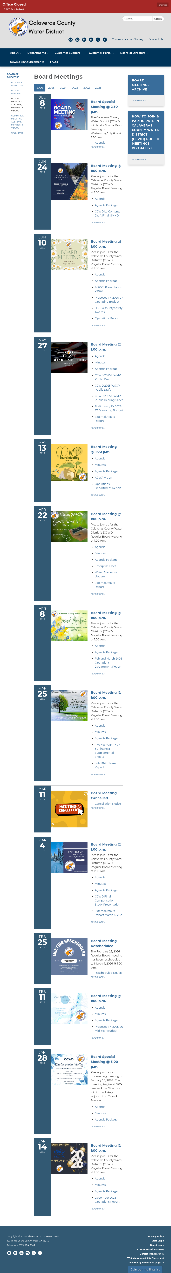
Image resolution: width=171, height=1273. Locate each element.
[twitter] (98, 40)
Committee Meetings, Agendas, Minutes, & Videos (17, 121)
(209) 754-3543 (27, 1245)
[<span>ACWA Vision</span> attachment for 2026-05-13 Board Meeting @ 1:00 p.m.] (103, 477)
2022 (86, 87)
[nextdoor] (91, 40)
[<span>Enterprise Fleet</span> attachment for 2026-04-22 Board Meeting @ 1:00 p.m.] (105, 566)
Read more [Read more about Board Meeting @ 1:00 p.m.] (98, 222)
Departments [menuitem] (36, 52)
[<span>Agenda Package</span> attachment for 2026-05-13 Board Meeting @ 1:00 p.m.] (106, 471)
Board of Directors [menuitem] (132, 52)
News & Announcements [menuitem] (27, 62)
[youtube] (70, 40)
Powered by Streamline (141, 1262)
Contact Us (155, 39)
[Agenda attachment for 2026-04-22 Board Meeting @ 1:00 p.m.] (100, 547)
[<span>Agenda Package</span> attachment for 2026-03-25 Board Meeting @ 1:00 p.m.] (106, 738)
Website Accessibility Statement (145, 1258)
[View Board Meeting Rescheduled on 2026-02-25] (107, 954)
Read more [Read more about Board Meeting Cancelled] (98, 808)
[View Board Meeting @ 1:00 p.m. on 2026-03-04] (107, 857)
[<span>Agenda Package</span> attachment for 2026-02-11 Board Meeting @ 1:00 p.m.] (106, 1020)
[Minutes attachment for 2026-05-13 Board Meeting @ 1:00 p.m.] (100, 465)
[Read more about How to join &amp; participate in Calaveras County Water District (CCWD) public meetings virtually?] (146, 138)
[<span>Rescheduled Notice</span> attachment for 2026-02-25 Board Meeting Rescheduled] (108, 972)
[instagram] (77, 40)
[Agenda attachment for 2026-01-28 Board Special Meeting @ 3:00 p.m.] (100, 1106)
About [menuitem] (14, 52)
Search (158, 18)
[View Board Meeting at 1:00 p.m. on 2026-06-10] (107, 254)
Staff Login (158, 1240)
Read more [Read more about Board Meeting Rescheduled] (98, 977)
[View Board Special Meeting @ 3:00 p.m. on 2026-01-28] (107, 1078)
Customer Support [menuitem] (67, 52)
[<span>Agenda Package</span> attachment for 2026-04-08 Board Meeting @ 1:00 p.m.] (106, 652)
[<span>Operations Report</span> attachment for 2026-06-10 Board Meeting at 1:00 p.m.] (107, 318)
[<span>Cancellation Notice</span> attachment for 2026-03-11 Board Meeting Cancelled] (108, 803)
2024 (63, 87)
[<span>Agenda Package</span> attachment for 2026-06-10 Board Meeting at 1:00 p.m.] (106, 281)
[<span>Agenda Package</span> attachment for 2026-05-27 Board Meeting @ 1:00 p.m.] (106, 368)
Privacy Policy (156, 1236)
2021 (98, 87)
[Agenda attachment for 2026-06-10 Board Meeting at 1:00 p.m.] (100, 274)
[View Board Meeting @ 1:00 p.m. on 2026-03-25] (107, 705)
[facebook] (105, 40)
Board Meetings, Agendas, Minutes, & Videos (17, 104)
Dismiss (163, 5)
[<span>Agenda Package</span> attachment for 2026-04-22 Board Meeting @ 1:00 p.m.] (106, 559)
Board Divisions (16, 92)
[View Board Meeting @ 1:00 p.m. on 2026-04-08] (107, 626)
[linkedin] (84, 40)
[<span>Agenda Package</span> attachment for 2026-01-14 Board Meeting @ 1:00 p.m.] (106, 1191)
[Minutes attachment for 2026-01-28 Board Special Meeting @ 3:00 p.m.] (100, 1113)
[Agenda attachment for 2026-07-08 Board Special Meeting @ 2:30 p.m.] (100, 142)
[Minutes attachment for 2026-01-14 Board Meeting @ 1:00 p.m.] (100, 1185)
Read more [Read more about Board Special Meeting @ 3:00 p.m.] (98, 1126)
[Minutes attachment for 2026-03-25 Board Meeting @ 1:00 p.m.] (100, 732)
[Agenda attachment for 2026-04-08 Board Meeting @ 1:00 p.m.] (100, 645)
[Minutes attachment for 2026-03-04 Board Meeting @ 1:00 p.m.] (100, 883)
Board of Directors (17, 84)
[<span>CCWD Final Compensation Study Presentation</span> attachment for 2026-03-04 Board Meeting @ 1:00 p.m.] (107, 900)
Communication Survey (127, 39)
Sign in (160, 1262)
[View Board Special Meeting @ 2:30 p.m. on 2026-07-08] (107, 119)
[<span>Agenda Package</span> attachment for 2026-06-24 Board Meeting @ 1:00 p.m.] (106, 205)
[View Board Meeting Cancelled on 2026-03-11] (107, 796)
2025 (51, 87)
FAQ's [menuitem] (54, 62)
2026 (40, 87)
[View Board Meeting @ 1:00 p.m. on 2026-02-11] (107, 998)
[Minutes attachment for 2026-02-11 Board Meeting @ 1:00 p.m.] (100, 1014)
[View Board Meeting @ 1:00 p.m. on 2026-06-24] (107, 179)
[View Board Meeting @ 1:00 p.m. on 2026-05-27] (107, 347)
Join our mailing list (145, 1269)
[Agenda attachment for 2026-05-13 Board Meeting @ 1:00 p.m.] (100, 458)
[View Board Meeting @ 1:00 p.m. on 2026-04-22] (107, 527)
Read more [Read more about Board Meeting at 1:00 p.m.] (98, 325)
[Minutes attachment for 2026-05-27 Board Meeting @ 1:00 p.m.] (100, 362)
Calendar (17, 133)
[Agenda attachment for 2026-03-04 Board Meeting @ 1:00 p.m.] (100, 877)
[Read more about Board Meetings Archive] (146, 90)
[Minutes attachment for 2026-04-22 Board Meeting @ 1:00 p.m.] (100, 553)
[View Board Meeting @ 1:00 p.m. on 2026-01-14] (107, 1158)
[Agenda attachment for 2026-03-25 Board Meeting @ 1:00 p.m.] (100, 725)
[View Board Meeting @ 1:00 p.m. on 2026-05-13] (107, 449)
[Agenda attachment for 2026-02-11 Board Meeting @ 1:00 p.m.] (100, 1007)
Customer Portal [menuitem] (100, 52)
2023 (75, 87)
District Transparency (152, 1253)
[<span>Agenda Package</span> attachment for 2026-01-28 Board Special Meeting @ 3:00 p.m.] (106, 1119)
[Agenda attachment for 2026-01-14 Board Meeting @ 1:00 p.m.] (100, 1178)
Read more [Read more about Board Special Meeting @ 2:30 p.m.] (98, 147)
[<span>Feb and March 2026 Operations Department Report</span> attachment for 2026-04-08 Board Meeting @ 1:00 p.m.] (108, 662)
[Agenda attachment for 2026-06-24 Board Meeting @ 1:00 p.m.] (100, 198)
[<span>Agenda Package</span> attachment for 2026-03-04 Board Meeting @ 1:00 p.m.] (106, 890)
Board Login (157, 1245)
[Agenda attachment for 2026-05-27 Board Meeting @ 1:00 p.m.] (100, 356)
